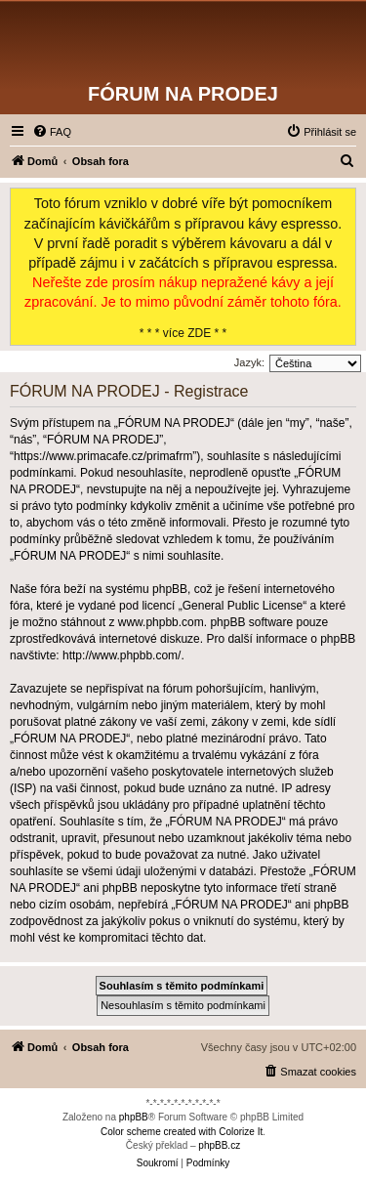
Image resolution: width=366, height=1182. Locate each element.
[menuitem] (51, 132)
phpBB (133, 1117)
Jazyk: (249, 362)
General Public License (243, 605)
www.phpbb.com (161, 622)
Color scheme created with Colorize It (182, 1131)
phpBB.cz (219, 1145)
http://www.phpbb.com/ (121, 655)
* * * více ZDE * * (183, 266)
